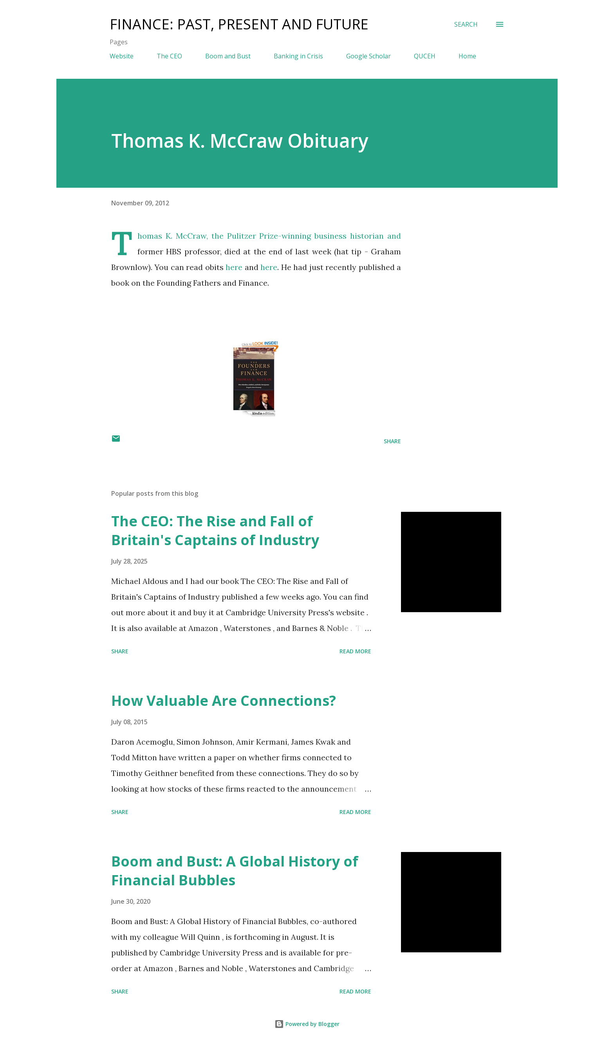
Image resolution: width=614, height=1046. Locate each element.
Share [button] (392, 441)
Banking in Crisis (298, 56)
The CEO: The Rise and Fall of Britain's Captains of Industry (215, 530)
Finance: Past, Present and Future (239, 24)
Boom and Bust (228, 56)
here (234, 267)
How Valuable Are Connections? (223, 700)
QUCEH (424, 56)
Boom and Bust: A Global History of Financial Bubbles (234, 871)
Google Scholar (368, 56)
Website (122, 56)
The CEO (169, 56)
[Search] (466, 24)
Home (467, 56)
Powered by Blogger (307, 1024)
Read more (355, 651)
